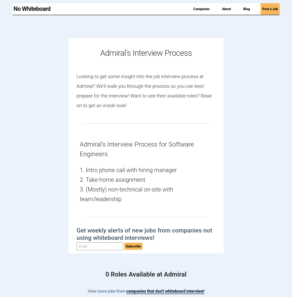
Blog (246, 9)
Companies (201, 9)
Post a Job (270, 9)
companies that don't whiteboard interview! (165, 291)
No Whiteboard (31, 8)
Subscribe (133, 246)
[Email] (100, 246)
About (226, 9)
